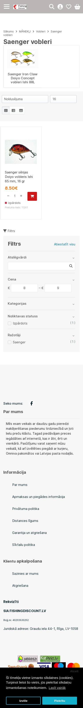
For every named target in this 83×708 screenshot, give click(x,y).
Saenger (19, 342)
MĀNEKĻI (25, 31)
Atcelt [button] (74, 671)
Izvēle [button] (23, 700)
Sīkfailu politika (23, 545)
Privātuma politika (25, 509)
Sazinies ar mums (25, 573)
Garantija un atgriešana (29, 533)
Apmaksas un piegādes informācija (38, 497)
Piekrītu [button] (59, 700)
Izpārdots (20, 323)
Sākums (8, 31)
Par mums (19, 485)
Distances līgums (25, 521)
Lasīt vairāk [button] (57, 688)
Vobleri (40, 31)
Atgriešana (20, 585)
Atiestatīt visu (64, 244)
